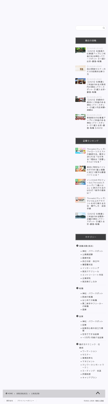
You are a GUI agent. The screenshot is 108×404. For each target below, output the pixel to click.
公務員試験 (87, 254)
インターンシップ (90, 268)
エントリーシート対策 (92, 274)
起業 (84, 324)
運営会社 (9, 400)
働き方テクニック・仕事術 (75, 12)
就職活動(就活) (26, 12)
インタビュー (12, 18)
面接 (84, 309)
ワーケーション (89, 351)
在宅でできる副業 (90, 334)
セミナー (86, 354)
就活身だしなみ (89, 281)
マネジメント (88, 361)
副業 (54, 12)
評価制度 (86, 374)
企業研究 (86, 278)
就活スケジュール (90, 271)
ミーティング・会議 (91, 370)
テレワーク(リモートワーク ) (93, 366)
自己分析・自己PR (90, 261)
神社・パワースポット (92, 251)
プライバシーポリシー (25, 400)
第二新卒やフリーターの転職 (92, 304)
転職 (43, 12)
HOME (9, 12)
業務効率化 (87, 358)
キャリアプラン (89, 377)
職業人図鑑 (54, 4)
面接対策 (86, 258)
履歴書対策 (87, 264)
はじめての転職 (89, 300)
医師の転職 (87, 296)
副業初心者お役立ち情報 (92, 329)
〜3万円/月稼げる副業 (93, 337)
